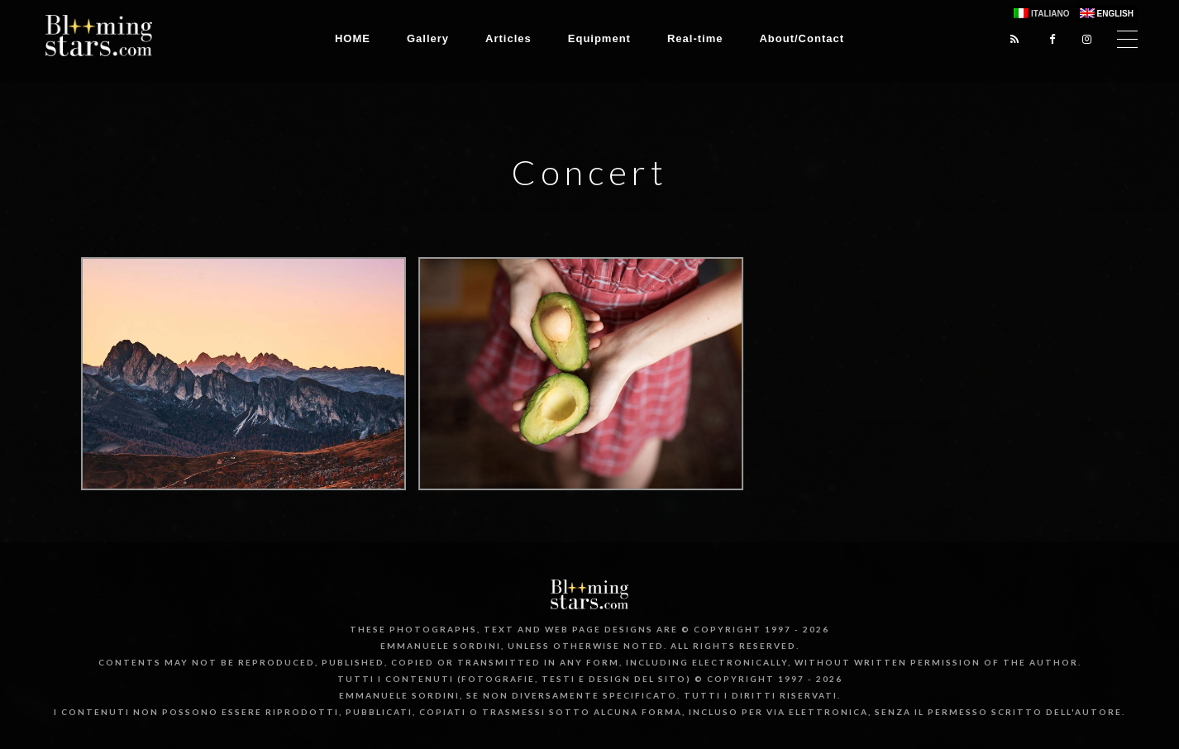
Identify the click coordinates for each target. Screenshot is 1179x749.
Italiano (1050, 13)
